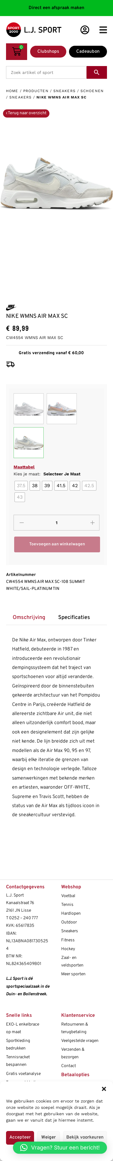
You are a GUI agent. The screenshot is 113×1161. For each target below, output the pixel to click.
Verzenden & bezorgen (72, 1053)
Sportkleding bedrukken (18, 1044)
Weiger (48, 1137)
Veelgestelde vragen (80, 1040)
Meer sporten (73, 974)
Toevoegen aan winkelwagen (57, 544)
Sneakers (64, 91)
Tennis (67, 904)
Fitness (68, 940)
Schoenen (92, 91)
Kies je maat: (47, 473)
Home (12, 91)
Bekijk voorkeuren (85, 1137)
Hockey (68, 949)
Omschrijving (29, 617)
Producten (36, 91)
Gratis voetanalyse (23, 1073)
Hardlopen (71, 913)
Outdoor (69, 922)
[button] (104, 1089)
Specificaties (74, 617)
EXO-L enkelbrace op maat (22, 1028)
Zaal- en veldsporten (72, 961)
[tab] (29, 617)
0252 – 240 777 (23, 918)
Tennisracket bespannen (18, 1061)
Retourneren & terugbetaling (74, 1028)
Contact (68, 1066)
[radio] (21, 485)
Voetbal (68, 896)
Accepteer (20, 1137)
